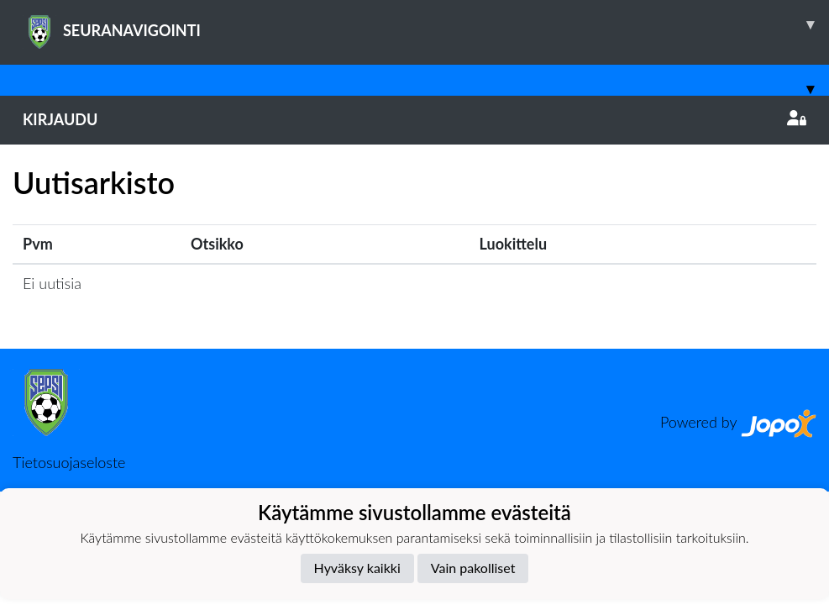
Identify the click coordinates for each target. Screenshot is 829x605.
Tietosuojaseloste (69, 462)
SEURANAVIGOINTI (426, 24)
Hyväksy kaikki (357, 568)
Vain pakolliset (473, 568)
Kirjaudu (414, 119)
